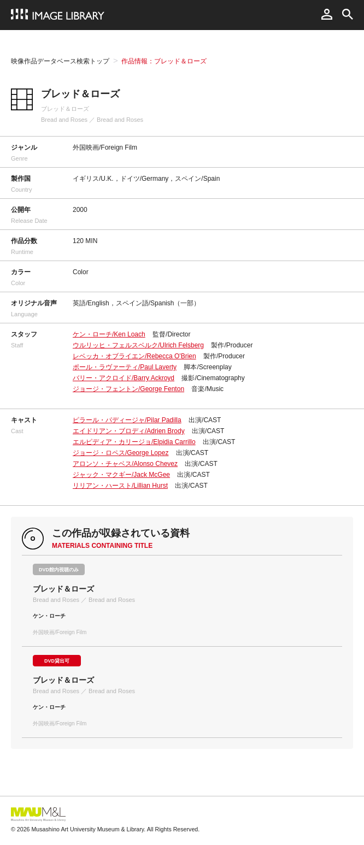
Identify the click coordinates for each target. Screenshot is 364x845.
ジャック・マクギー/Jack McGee (121, 474)
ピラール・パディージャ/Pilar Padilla (127, 420)
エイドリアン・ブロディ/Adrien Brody (129, 431)
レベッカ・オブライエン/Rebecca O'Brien (134, 356)
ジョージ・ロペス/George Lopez (120, 453)
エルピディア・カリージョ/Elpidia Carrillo (134, 442)
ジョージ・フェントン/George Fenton (128, 389)
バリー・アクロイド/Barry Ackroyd (123, 378)
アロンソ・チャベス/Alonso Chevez (125, 464)
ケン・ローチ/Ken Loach (109, 334)
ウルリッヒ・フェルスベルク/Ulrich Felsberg (138, 345)
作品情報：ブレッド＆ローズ (164, 61)
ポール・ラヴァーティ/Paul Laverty (125, 367)
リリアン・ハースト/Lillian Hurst (120, 485)
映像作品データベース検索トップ (60, 61)
